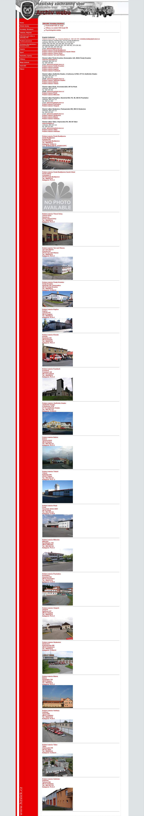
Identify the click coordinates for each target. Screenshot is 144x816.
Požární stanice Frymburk (51, 71)
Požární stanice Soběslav (51, 131)
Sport (22, 52)
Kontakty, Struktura (26, 29)
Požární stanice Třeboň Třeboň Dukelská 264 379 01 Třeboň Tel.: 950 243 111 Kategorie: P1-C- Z (50, 475)
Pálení (22, 69)
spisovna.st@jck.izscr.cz (55, 114)
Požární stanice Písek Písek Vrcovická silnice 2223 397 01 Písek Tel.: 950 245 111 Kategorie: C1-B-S (50, 509)
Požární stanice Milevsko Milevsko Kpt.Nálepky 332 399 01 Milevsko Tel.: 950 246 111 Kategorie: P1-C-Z (51, 544)
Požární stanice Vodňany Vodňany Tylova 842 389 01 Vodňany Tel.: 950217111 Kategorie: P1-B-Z (50, 714)
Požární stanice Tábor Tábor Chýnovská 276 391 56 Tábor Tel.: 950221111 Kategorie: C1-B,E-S (49, 748)
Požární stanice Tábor (49, 129)
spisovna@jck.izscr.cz (54, 48)
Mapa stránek (24, 62)
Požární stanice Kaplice (50, 69)
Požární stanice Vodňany (50, 118)
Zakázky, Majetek (26, 32)
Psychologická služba (53, 30)
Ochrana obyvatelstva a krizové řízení (27, 45)
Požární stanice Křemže (50, 67)
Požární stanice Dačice (50, 82)
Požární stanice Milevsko (51, 94)
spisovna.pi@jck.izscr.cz (53, 91)
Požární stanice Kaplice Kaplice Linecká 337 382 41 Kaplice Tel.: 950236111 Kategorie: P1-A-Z (50, 313)
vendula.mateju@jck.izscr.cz (90, 39)
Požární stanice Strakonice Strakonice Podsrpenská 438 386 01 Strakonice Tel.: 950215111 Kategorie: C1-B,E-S (51, 646)
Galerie (22, 49)
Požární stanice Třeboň (50, 83)
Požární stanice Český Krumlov (53, 66)
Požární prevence (26, 41)
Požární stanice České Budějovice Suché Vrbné (58, 51)
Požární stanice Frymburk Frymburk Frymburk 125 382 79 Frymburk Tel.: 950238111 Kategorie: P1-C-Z (51, 373)
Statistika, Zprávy (26, 56)
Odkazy (22, 59)
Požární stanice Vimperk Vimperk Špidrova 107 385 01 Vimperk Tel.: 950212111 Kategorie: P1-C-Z (50, 612)
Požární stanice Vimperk (50, 106)
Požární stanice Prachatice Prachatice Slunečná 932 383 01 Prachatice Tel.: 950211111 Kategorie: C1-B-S (51, 578)
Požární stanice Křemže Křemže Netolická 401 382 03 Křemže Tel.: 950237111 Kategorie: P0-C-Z (50, 339)
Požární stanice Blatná (50, 117)
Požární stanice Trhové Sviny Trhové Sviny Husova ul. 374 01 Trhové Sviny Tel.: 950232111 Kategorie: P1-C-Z (52, 218)
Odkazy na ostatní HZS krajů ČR (57, 28)
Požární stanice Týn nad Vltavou (53, 55)
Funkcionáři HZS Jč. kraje (55, 25)
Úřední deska (24, 26)
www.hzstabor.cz (48, 123)
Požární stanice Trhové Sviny (52, 53)
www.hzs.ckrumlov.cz (49, 59)
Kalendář (23, 66)
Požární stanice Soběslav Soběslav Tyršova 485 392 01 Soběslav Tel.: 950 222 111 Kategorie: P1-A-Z (51, 783)
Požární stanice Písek (49, 93)
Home (22, 22)
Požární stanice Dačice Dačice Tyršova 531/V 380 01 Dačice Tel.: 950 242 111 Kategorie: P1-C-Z (50, 441)
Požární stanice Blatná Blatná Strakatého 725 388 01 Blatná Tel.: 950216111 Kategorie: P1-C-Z (50, 680)
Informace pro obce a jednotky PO (27, 36)
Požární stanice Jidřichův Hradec (53, 80)
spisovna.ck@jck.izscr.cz (55, 64)
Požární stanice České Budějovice (54, 50)
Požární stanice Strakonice (51, 115)
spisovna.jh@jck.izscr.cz (53, 79)
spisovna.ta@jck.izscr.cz (55, 128)
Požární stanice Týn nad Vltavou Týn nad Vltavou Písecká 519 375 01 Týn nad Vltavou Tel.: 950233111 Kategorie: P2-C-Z (53, 252)
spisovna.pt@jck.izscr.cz (55, 102)
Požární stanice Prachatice (51, 104)
